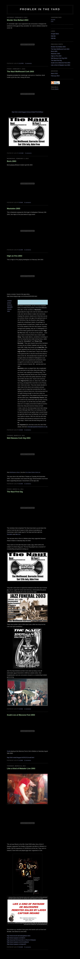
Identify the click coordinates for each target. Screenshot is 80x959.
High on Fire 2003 (56, 56)
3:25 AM (21, 202)
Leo (52, 21)
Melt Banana (13, 472)
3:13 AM (21, 760)
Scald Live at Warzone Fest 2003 (60, 62)
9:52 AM (21, 947)
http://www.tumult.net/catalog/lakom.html (18, 935)
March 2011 (54, 73)
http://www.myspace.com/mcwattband (18, 942)
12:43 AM (21, 153)
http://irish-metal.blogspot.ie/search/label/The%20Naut (27, 112)
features (9, 305)
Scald (8, 751)
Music (18, 472)
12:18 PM (21, 63)
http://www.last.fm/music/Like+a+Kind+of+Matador (21, 940)
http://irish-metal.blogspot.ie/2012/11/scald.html (20, 757)
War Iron (18, 534)
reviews (9, 301)
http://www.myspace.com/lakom (16, 938)
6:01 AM (21, 483)
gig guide (10, 307)
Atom (56, 89)
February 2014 (55, 76)
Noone (53, 19)
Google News (55, 33)
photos (9, 303)
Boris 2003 (54, 51)
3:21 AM (21, 249)
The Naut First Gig (56, 60)
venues (9, 309)
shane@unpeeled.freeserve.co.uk (37, 427)
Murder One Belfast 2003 (58, 47)
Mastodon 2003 (55, 53)
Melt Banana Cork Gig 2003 (59, 58)
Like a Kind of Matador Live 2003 (60, 65)
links (8, 311)
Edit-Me (53, 36)
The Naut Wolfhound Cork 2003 (60, 49)
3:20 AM (21, 430)
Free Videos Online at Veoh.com (33, 472)
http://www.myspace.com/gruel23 (16, 944)
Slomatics (10, 534)
